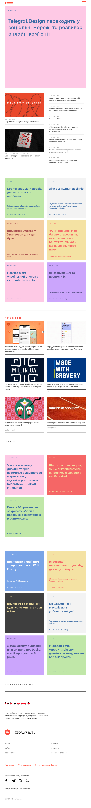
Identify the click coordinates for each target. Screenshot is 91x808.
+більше (11, 442)
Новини (55, 748)
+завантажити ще (19, 684)
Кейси (8, 748)
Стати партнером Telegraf (46, 765)
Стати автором (25, 765)
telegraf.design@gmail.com (6, 788)
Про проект (10, 765)
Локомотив (10, 753)
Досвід (54, 743)
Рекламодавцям (59, 753)
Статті (8, 743)
